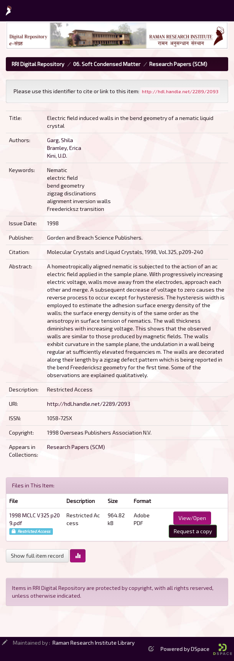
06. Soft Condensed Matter (106, 64)
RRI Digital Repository (38, 64)
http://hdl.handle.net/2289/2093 (88, 403)
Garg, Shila (60, 140)
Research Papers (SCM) (178, 64)
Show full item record (37, 555)
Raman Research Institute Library (93, 642)
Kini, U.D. (57, 155)
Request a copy (193, 531)
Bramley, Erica (64, 147)
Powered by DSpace (196, 648)
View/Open (192, 518)
